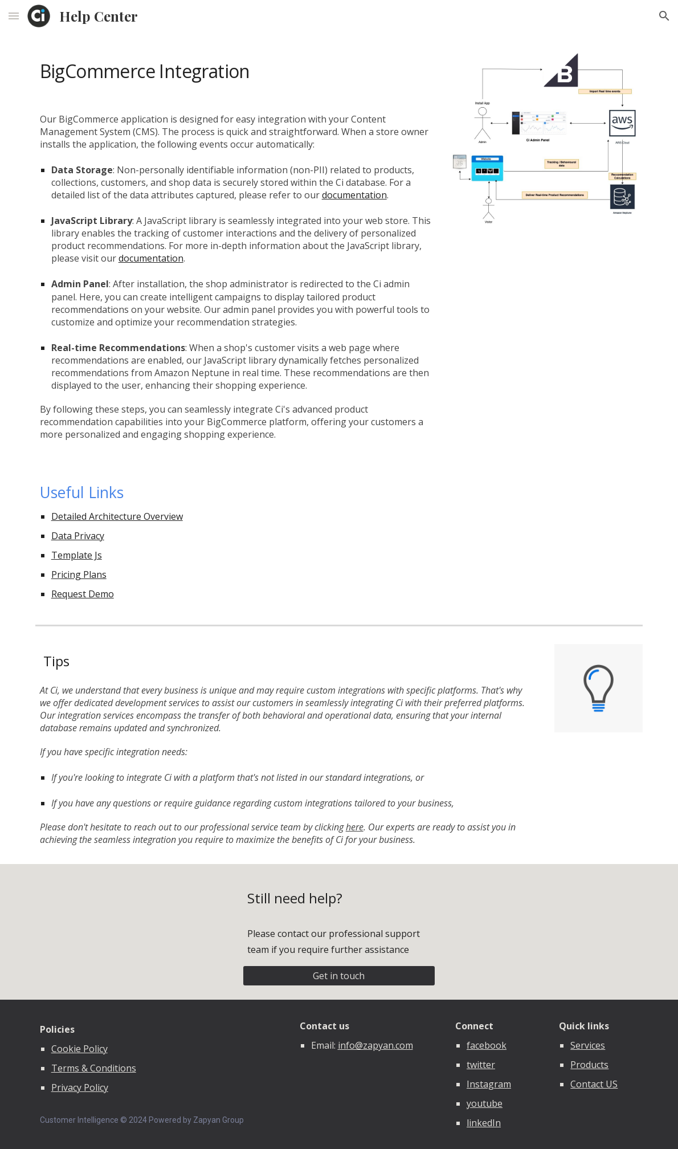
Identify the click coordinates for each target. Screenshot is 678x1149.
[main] (235, 69)
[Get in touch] (338, 975)
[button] (13, 15)
